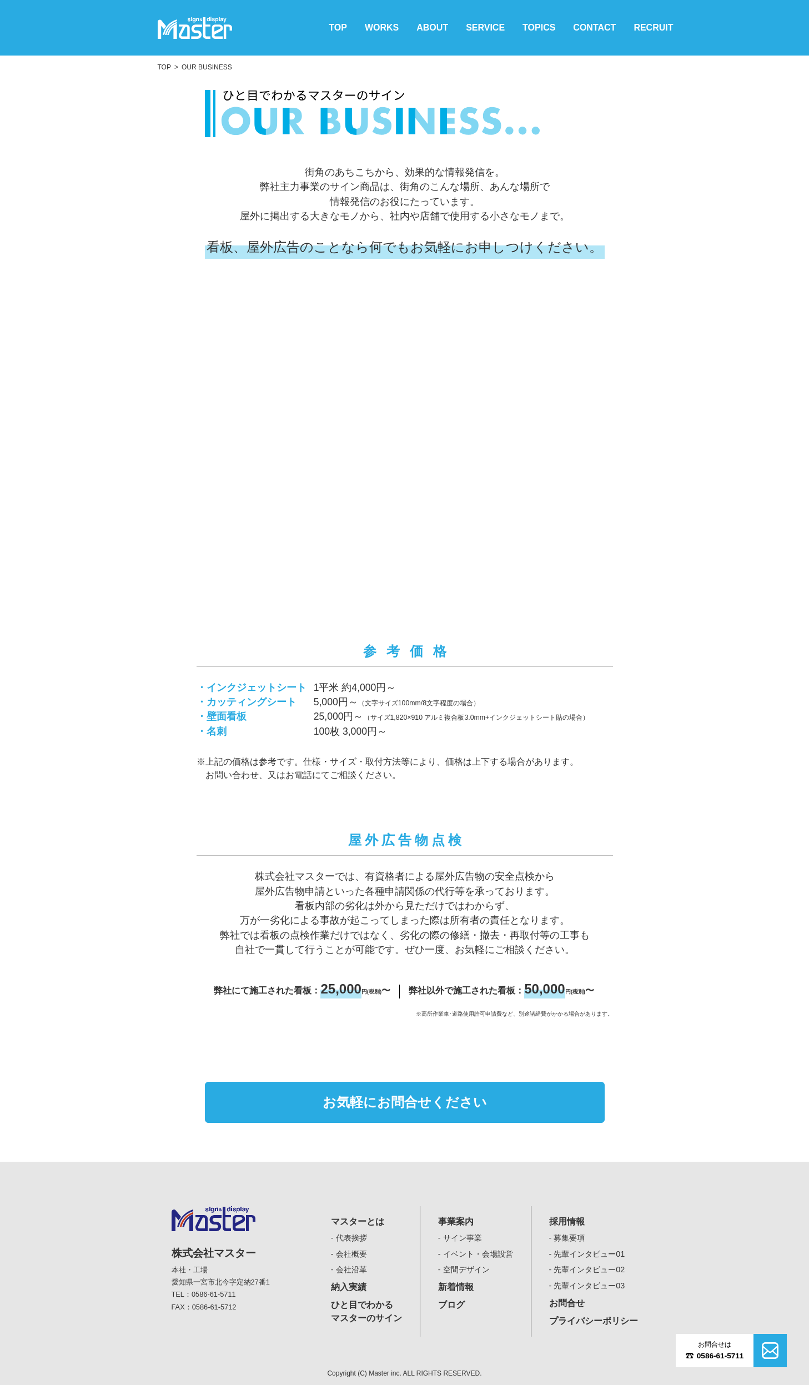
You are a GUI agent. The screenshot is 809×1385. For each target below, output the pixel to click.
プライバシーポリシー (593, 1321)
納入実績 (348, 1287)
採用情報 (567, 1221)
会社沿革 (351, 1269)
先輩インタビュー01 (589, 1253)
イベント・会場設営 (478, 1253)
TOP (164, 67)
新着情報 (456, 1287)
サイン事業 (462, 1237)
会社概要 (351, 1253)
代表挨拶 (351, 1237)
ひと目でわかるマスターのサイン (366, 1311)
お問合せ (567, 1303)
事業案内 (456, 1221)
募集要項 (569, 1237)
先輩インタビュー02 (589, 1269)
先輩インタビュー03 (589, 1285)
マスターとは (357, 1221)
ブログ (451, 1304)
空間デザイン (466, 1269)
